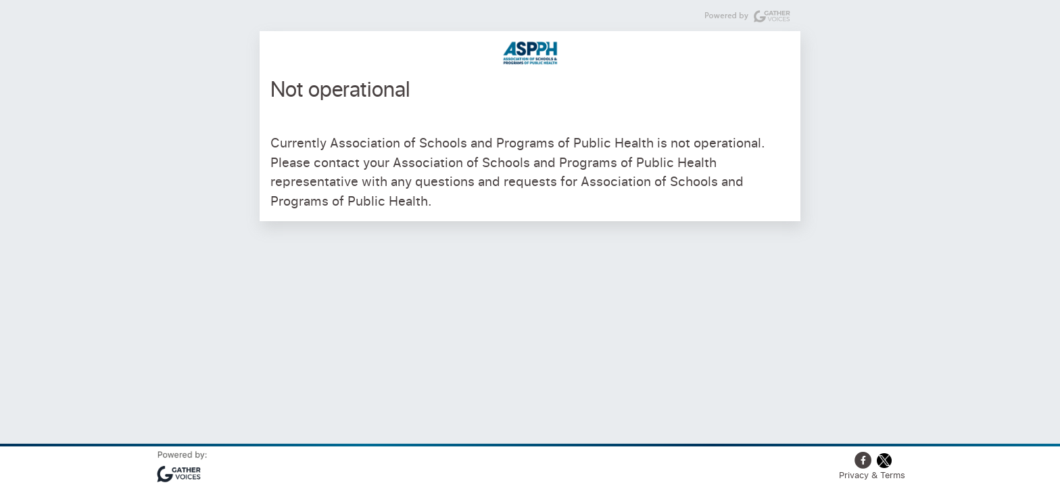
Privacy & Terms (872, 475)
